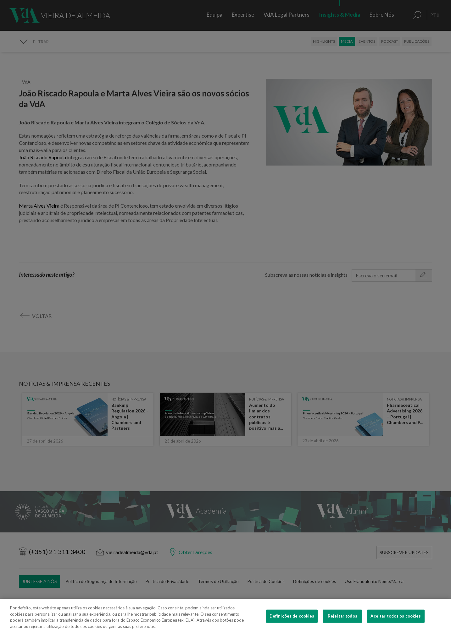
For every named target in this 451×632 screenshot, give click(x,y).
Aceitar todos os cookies (395, 623)
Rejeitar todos (342, 623)
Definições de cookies (292, 623)
